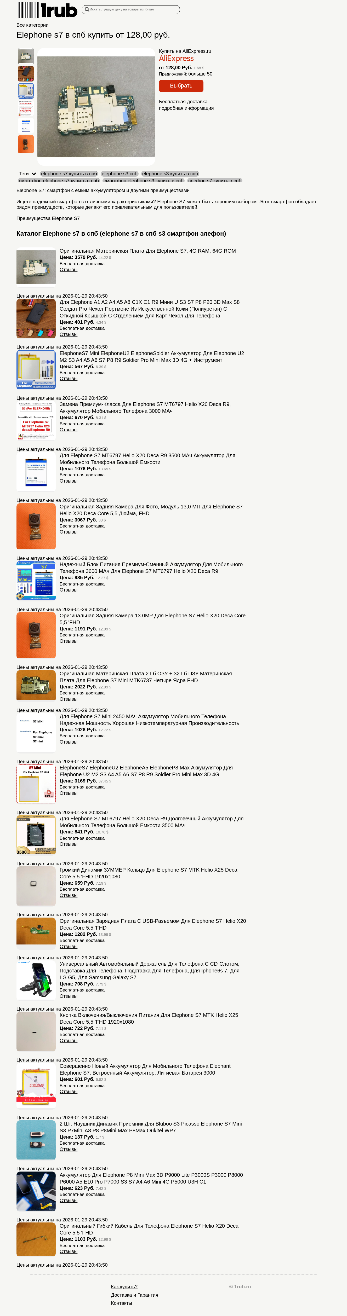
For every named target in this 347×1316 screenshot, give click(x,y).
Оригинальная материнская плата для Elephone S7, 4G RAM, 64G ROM (148, 251)
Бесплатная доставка (183, 101)
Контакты (121, 1303)
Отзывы (68, 269)
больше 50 (200, 74)
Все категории (32, 25)
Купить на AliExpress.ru (185, 51)
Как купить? (124, 1286)
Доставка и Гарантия (134, 1295)
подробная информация (186, 108)
